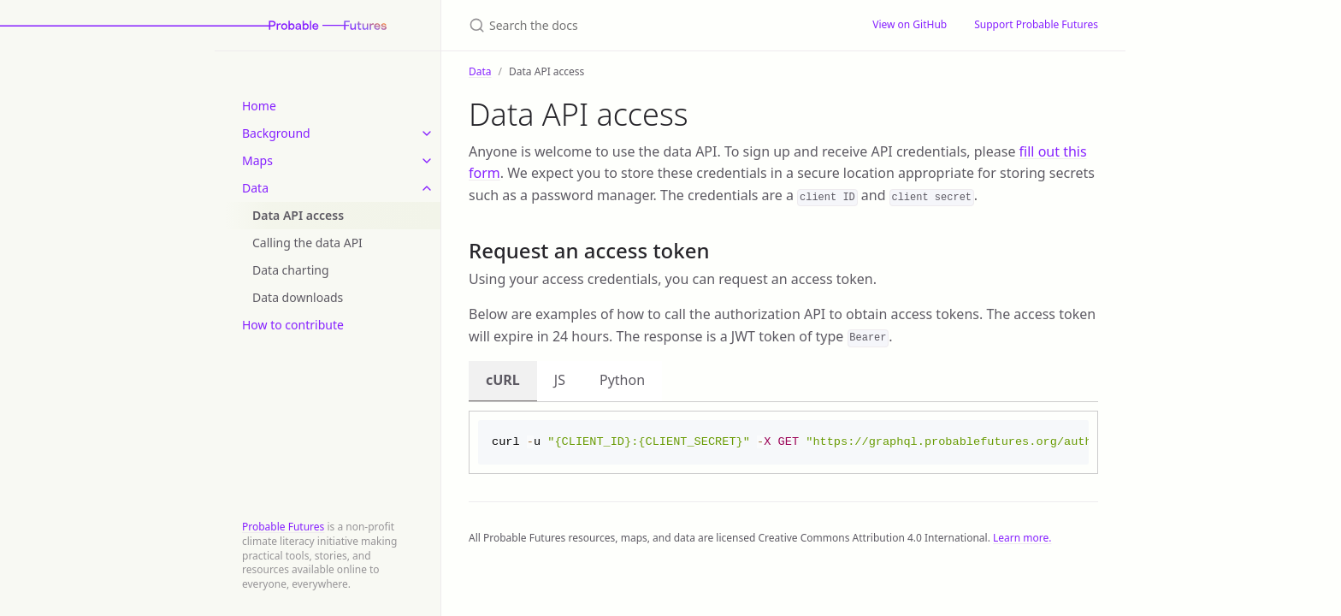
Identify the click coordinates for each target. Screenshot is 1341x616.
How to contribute (293, 325)
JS (559, 379)
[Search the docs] (650, 25)
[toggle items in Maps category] (426, 161)
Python (622, 379)
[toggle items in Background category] (426, 133)
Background (276, 133)
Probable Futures (283, 526)
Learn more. (1022, 539)
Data (255, 188)
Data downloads (297, 297)
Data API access (298, 215)
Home (259, 106)
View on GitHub (909, 24)
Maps (257, 160)
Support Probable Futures (1036, 24)
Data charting (290, 270)
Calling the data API (307, 242)
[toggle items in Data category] (426, 188)
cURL (503, 379)
